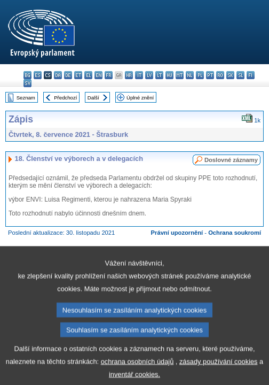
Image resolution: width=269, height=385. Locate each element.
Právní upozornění (177, 232)
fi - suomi (251, 75)
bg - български (27, 75)
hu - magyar (169, 75)
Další (93, 98)
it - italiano (139, 75)
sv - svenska (27, 83)
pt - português (210, 75)
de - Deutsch (68, 75)
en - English (98, 75)
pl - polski (200, 75)
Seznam (26, 98)
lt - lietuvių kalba (159, 75)
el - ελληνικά (88, 75)
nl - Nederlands (190, 75)
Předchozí (65, 98)
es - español (38, 75)
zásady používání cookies (218, 370)
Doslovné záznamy (231, 160)
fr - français (109, 75)
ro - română (220, 75)
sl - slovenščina (240, 75)
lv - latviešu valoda (149, 75)
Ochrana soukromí (234, 232)
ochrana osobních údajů (137, 370)
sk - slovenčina (230, 75)
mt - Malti (180, 75)
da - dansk (58, 75)
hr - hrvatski (129, 75)
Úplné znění (140, 98)
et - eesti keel (78, 75)
